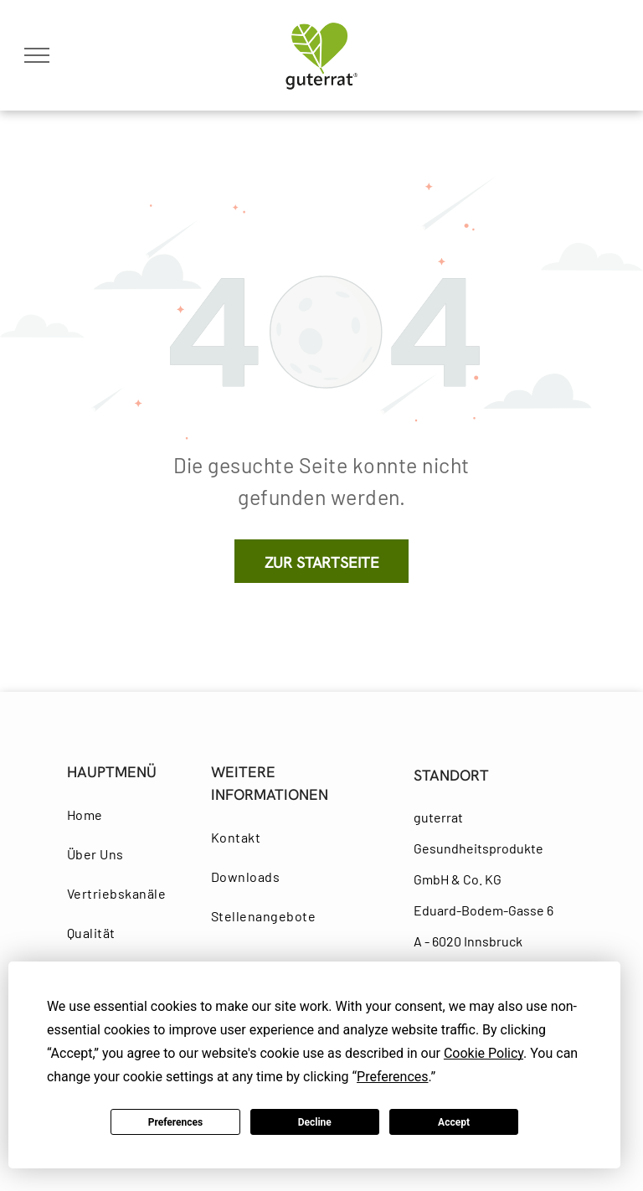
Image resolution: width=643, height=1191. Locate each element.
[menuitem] (128, 814)
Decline (315, 1122)
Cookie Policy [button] (483, 1053)
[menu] (37, 55)
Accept (454, 1122)
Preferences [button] (392, 1077)
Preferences (175, 1122)
